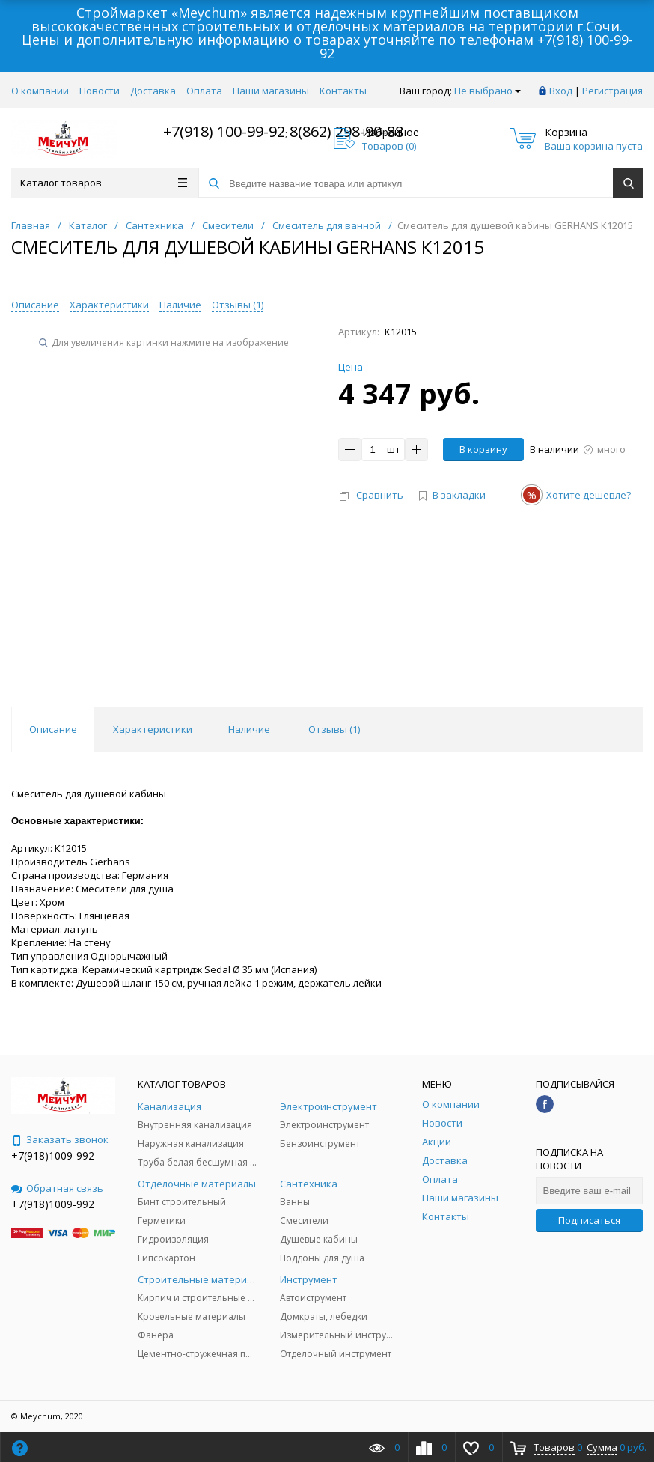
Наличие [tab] (249, 729)
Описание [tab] (53, 729)
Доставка (153, 90)
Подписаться (589, 1220)
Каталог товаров (103, 182)
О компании (40, 90)
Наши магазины (271, 90)
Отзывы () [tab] (334, 729)
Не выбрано (487, 90)
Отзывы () (237, 304)
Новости (99, 90)
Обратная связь (57, 1188)
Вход (560, 90)
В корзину (483, 449)
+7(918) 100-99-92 (224, 131)
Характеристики (109, 304)
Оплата (204, 90)
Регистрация (612, 90)
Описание (35, 304)
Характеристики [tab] (152, 729)
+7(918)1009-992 (52, 1155)
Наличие (180, 304)
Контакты (343, 90)
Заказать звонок (60, 1139)
